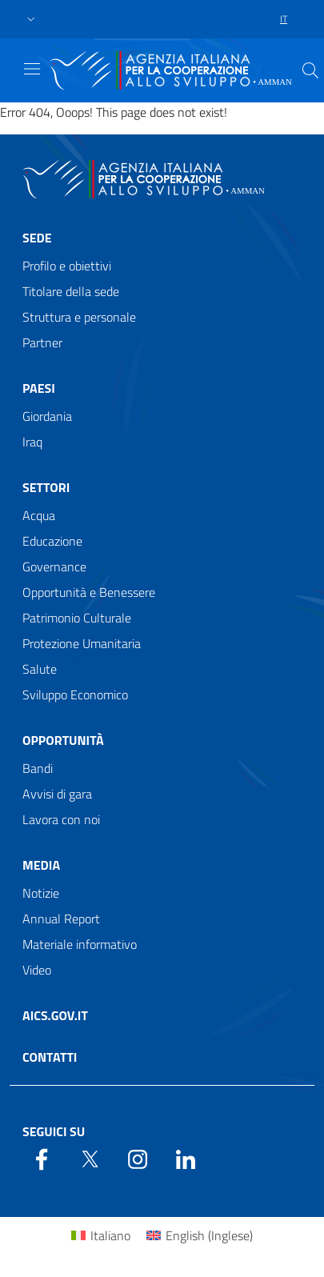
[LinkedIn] (185, 1158)
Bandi (37, 768)
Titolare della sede (70, 291)
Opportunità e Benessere (88, 592)
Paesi (38, 388)
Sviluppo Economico (75, 694)
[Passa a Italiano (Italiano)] (100, 1235)
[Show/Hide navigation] (32, 68)
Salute (39, 669)
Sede (37, 237)
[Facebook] (41, 1158)
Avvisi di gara (57, 793)
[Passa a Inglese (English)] (199, 1235)
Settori (46, 487)
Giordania (47, 416)
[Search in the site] (310, 70)
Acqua (38, 515)
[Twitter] (89, 1158)
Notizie (40, 893)
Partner (42, 342)
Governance (54, 566)
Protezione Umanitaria (81, 643)
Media (41, 865)
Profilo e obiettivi (66, 265)
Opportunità (63, 740)
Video (36, 969)
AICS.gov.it (55, 1015)
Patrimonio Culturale (76, 617)
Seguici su (53, 1131)
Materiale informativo (79, 944)
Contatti (49, 1057)
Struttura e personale (79, 316)
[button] (31, 20)
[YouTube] (137, 1158)
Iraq (32, 441)
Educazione (52, 540)
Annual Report (61, 918)
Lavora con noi (61, 819)
